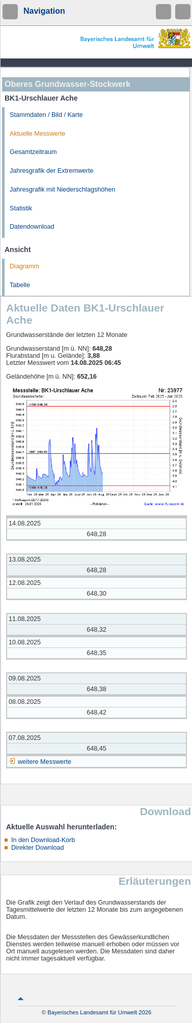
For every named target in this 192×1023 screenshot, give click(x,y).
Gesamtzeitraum (33, 152)
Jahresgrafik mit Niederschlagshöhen (62, 189)
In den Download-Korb (43, 840)
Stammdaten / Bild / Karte (46, 114)
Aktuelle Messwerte (37, 133)
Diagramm (24, 266)
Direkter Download (37, 847)
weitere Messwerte (44, 761)
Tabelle (20, 285)
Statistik (21, 208)
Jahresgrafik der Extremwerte (51, 170)
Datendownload (32, 226)
